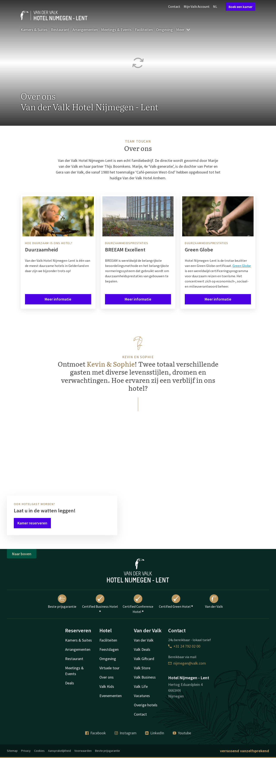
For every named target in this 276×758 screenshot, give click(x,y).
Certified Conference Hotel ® (138, 604)
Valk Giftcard (144, 658)
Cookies (39, 751)
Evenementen (110, 695)
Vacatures (142, 695)
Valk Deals (142, 649)
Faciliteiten (144, 29)
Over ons (106, 677)
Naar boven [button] (21, 553)
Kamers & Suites (34, 29)
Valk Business (145, 677)
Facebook (95, 732)
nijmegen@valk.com (187, 663)
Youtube (182, 732)
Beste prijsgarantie (62, 601)
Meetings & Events (116, 29)
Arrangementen (85, 29)
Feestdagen (109, 649)
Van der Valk (214, 601)
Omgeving (164, 29)
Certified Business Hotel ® (100, 604)
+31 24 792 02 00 (184, 646)
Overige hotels (145, 704)
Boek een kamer (240, 7)
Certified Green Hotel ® (176, 601)
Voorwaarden (83, 751)
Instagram (125, 732)
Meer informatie (58, 299)
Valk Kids (106, 686)
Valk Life (141, 686)
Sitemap (12, 751)
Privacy (26, 751)
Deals (69, 682)
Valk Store (142, 667)
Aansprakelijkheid (59, 751)
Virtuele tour (109, 667)
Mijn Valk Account (197, 6)
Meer (183, 29)
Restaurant (60, 29)
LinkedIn (154, 732)
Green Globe (241, 266)
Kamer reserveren (32, 523)
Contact (174, 6)
